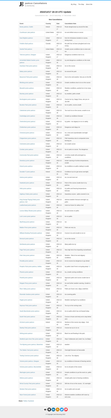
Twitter (25, 401)
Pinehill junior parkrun (26, 277)
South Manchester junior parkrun (29, 311)
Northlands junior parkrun (27, 244)
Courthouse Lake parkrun (27, 32)
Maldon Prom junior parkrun (28, 227)
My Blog (73, 4)
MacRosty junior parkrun (27, 222)
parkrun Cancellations (36, 3)
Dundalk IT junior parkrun (27, 171)
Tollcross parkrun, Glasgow (28, 54)
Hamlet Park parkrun (26, 49)
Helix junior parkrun (25, 188)
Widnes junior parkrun (26, 378)
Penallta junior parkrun (26, 261)
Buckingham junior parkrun (28, 99)
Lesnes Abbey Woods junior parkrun (30, 210)
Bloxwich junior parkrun (27, 88)
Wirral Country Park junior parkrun (30, 383)
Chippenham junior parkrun (28, 138)
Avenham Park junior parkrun (28, 66)
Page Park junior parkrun (27, 250)
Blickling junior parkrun (26, 82)
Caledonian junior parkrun (27, 110)
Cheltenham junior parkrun (28, 127)
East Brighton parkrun (26, 38)
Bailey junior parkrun (26, 71)
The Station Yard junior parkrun (29, 350)
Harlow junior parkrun (26, 177)
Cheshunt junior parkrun (27, 132)
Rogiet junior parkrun (26, 300)
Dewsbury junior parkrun (27, 160)
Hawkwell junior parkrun (27, 183)
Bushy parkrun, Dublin (26, 27)
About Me (89, 4)
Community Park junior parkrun (29, 155)
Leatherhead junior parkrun (28, 205)
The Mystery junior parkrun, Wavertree (31, 344)
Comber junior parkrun (26, 149)
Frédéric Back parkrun (26, 43)
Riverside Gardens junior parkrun (30, 294)
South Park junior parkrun (27, 316)
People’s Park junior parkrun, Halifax (31, 266)
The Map (81, 4)
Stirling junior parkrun (26, 333)
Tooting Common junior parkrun (29, 355)
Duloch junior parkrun (26, 166)
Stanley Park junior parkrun (28, 328)
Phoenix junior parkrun (26, 272)
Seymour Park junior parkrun (28, 305)
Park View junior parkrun (27, 255)
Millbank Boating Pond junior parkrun (31, 233)
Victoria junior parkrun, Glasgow (29, 361)
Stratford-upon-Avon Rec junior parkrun (31, 339)
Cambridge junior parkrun (27, 116)
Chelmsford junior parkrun (27, 121)
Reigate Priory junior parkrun (28, 283)
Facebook (31, 401)
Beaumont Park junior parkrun (29, 77)
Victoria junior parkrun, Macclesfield (30, 367)
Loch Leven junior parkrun (27, 216)
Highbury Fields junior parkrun (29, 194)
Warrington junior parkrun (27, 372)
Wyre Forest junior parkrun (28, 394)
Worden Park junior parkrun (28, 389)
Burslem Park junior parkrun (28, 105)
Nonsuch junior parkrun (27, 238)
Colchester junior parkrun (27, 144)
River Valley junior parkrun (27, 289)
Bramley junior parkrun (26, 93)
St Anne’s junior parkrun (27, 322)
